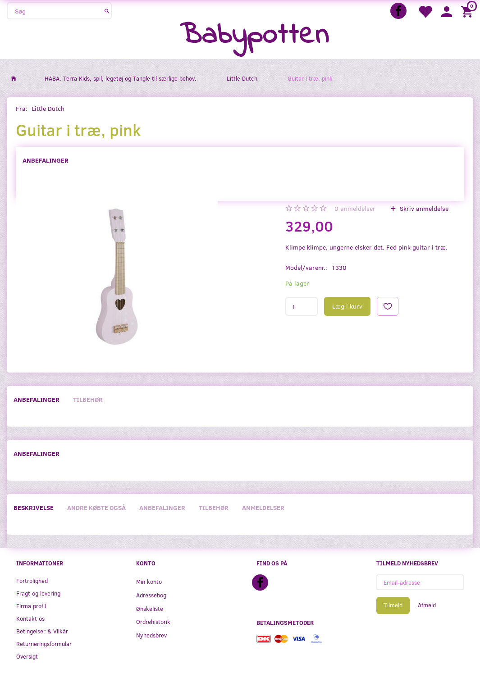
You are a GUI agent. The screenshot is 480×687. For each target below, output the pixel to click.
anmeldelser (354, 208)
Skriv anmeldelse (423, 208)
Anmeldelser (263, 507)
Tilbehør (88, 399)
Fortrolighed (32, 580)
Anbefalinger (46, 160)
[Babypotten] (254, 36)
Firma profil (31, 606)
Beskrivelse (34, 507)
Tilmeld (393, 605)
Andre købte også (96, 507)
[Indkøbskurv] (468, 11)
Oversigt (27, 656)
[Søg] (107, 10)
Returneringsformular (44, 643)
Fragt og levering (38, 593)
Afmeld (427, 605)
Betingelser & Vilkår (42, 631)
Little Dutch (48, 108)
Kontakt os (30, 618)
